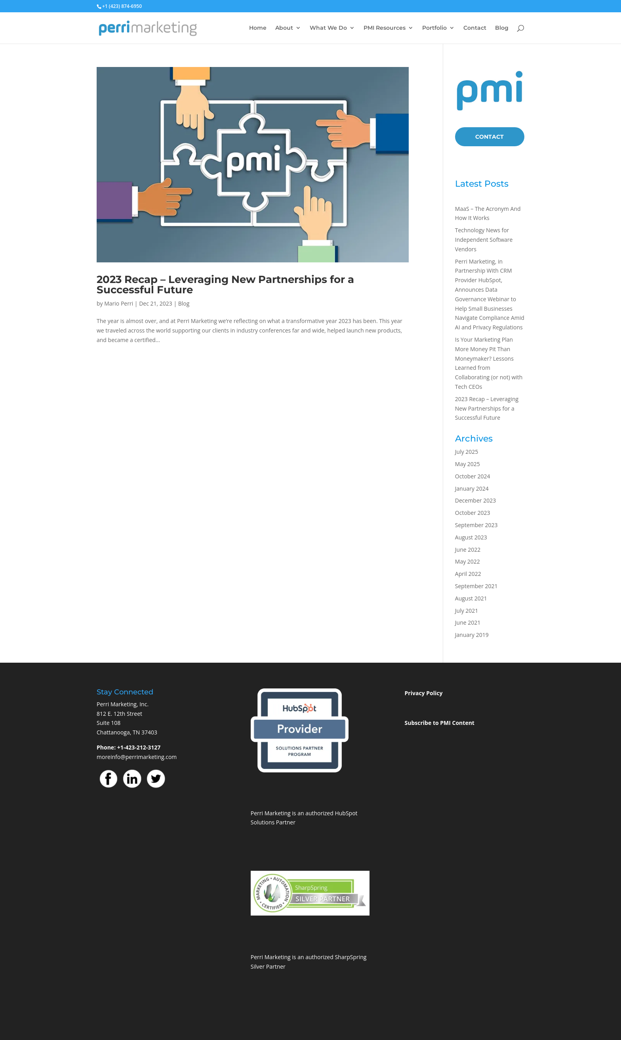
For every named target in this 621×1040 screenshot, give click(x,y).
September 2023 (476, 525)
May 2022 (467, 561)
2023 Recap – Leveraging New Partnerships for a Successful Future (225, 284)
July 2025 (466, 451)
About (284, 28)
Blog (502, 28)
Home (258, 28)
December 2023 (475, 500)
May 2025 (467, 464)
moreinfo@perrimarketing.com (137, 757)
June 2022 (467, 549)
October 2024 (472, 476)
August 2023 (471, 537)
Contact (474, 28)
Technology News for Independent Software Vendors (484, 239)
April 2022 (468, 573)
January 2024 (472, 488)
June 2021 (467, 622)
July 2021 (466, 610)
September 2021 (476, 586)
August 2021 (471, 598)
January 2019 (472, 635)
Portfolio (434, 28)
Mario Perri (118, 303)
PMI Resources (385, 28)
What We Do (328, 28)
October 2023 (472, 512)
